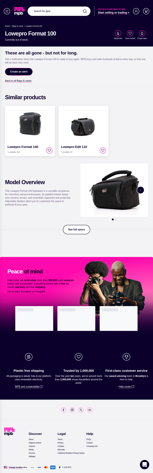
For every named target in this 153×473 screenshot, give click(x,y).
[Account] (136, 11)
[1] (113, 219)
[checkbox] (130, 33)
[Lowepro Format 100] (34, 26)
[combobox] (59, 11)
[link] (20, 11)
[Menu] (7, 11)
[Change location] (16, 467)
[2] (116, 219)
